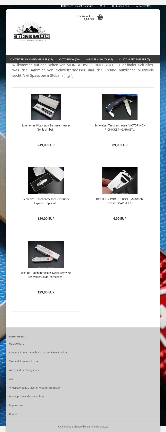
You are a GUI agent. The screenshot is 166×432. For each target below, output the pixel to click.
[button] (103, 6)
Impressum (16, 405)
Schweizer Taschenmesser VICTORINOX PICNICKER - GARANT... (119, 127)
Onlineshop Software (70, 426)
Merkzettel (143, 6)
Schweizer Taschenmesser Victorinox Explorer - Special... (46, 201)
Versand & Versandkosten (24, 361)
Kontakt (13, 414)
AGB (11, 378)
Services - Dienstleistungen (77, 6)
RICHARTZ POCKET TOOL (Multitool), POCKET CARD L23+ (119, 201)
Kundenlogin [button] (121, 6)
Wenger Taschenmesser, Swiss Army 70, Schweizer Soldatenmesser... (46, 275)
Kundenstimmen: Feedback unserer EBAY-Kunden (38, 352)
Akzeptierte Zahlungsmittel (24, 370)
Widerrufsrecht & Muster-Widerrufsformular (34, 387)
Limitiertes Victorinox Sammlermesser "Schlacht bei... (46, 127)
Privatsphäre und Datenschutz (26, 396)
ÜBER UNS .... (16, 343)
